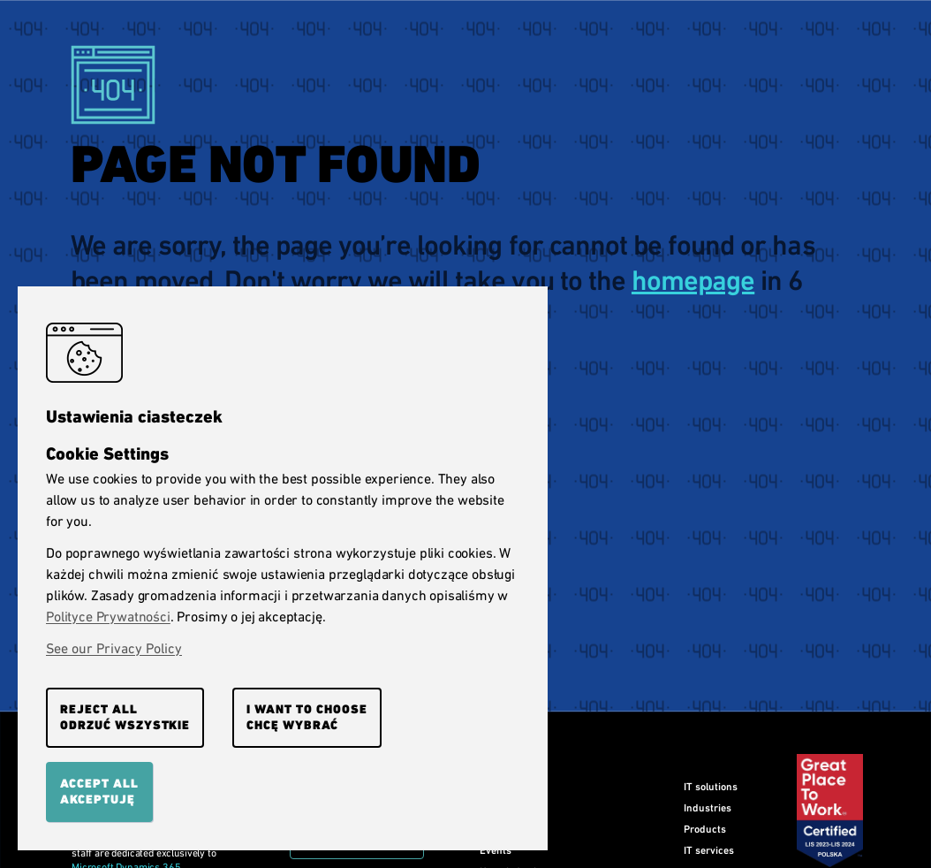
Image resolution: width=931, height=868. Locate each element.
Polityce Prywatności (108, 616)
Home (493, 786)
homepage (693, 280)
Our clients (505, 808)
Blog (489, 829)
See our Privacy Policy (114, 648)
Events (495, 850)
